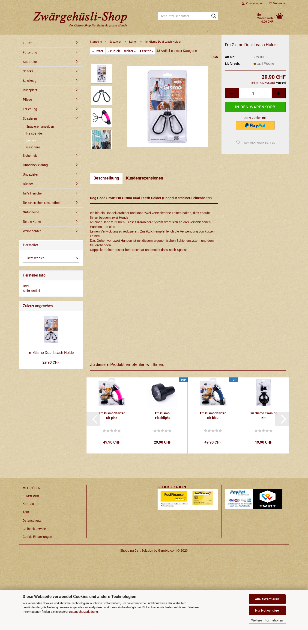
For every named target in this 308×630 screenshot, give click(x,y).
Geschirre (33, 147)
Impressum (31, 495)
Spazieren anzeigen (40, 126)
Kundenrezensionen (144, 178)
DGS (215, 57)
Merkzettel (277, 3)
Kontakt (28, 504)
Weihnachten (32, 231)
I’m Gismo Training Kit (263, 415)
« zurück (114, 51)
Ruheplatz (30, 90)
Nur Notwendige (267, 610)
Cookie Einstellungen (37, 537)
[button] (93, 419)
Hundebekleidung (35, 165)
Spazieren (30, 118)
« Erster (97, 51)
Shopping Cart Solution (136, 550)
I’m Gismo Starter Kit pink (112, 415)
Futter (27, 43)
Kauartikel (30, 62)
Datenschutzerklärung (83, 611)
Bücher (28, 184)
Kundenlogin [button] (252, 3)
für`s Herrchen (33, 193)
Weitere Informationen (267, 620)
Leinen (31, 140)
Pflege (27, 99)
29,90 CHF (51, 362)
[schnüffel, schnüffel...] (213, 16)
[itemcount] (255, 98)
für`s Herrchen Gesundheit (41, 203)
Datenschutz (32, 520)
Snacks (28, 71)
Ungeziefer (30, 174)
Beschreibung (106, 178)
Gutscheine (31, 212)
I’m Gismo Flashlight (162, 415)
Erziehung (30, 109)
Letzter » (146, 51)
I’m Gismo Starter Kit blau (213, 415)
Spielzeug (29, 80)
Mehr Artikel (31, 291)
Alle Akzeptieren (267, 599)
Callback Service (34, 529)
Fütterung (30, 52)
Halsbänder (34, 133)
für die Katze (32, 222)
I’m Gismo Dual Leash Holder (51, 352)
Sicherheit (30, 155)
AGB (26, 512)
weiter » (130, 51)
